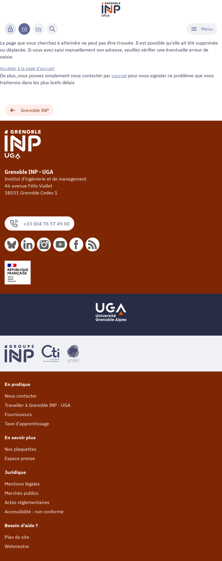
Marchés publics (21, 493)
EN (38, 29)
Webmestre (17, 546)
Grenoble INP (29, 109)
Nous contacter (21, 395)
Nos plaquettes (20, 449)
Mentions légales (22, 483)
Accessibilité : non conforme (34, 511)
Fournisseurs (18, 414)
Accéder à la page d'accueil (28, 68)
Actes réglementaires (27, 502)
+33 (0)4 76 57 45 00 (39, 223)
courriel (119, 75)
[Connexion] (10, 29)
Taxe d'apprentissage (27, 423)
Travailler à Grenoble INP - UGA (37, 405)
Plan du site (17, 537)
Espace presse (20, 458)
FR (24, 29)
